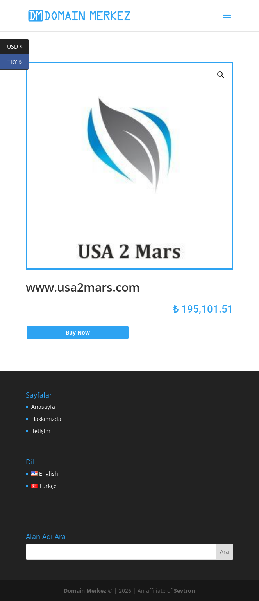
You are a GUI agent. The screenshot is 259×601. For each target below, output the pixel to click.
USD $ (18, 46)
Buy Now (78, 332)
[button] (221, 75)
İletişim (40, 431)
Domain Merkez (85, 590)
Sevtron (184, 590)
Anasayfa (43, 406)
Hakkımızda (46, 419)
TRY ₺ (18, 62)
